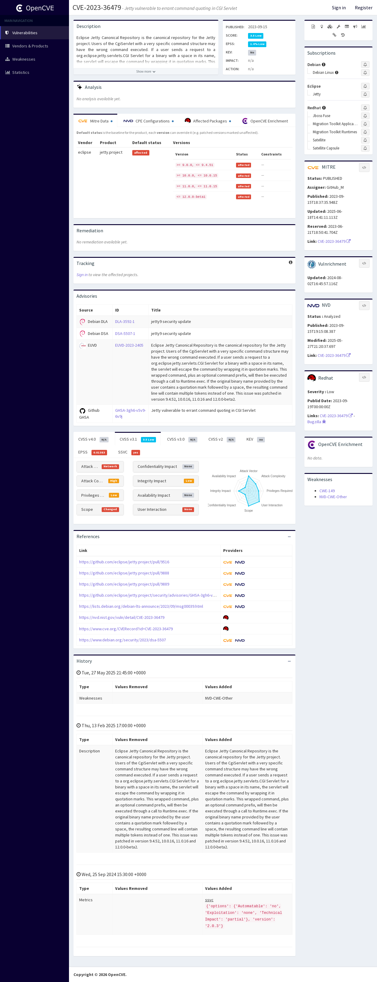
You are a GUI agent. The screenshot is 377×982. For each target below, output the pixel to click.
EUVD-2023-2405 (129, 345)
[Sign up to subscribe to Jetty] (365, 94)
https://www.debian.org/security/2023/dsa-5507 (122, 640)
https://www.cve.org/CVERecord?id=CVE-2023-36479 (126, 628)
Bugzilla (316, 421)
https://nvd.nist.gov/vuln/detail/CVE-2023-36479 (121, 617)
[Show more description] (145, 71)
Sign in (339, 8)
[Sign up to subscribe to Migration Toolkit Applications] (365, 124)
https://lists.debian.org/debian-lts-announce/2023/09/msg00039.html (141, 606)
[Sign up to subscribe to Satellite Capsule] (365, 148)
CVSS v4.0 (93, 439)
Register (364, 8)
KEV (256, 439)
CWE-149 (327, 490)
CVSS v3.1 (138, 439)
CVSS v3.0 (182, 439)
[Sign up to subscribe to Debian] (365, 64)
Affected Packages (208, 121)
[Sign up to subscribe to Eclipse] (365, 86)
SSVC (129, 452)
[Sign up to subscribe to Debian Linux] (365, 72)
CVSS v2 (222, 439)
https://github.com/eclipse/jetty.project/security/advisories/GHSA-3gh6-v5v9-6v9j (153, 595)
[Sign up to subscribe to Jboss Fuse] (365, 116)
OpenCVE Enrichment (265, 121)
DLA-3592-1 (125, 321)
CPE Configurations (149, 121)
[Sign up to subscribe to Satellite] (365, 140)
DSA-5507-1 (125, 333)
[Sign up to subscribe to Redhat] (365, 107)
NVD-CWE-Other (333, 496)
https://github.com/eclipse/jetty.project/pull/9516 (124, 562)
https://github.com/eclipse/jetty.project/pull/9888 (124, 573)
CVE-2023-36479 (97, 7)
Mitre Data (95, 121)
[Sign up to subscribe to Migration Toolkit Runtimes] (365, 132)
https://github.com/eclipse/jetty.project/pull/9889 (124, 584)
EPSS (92, 452)
